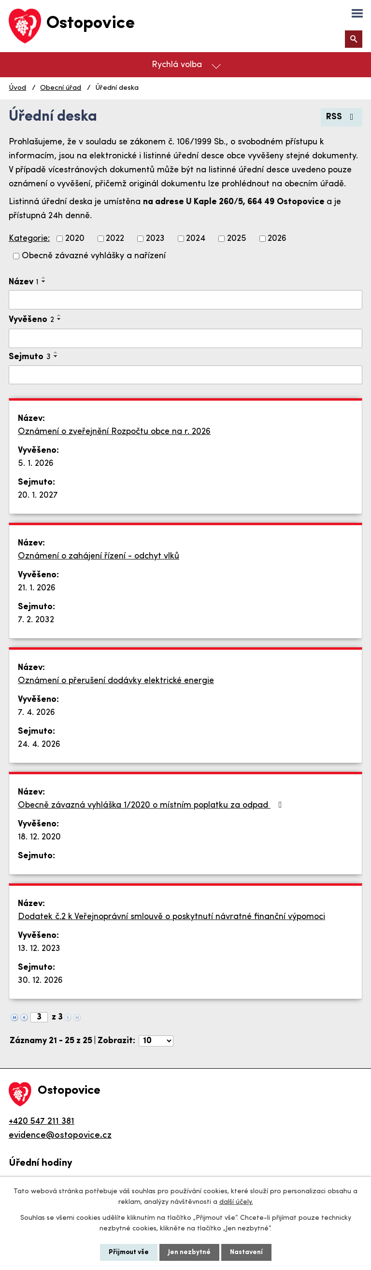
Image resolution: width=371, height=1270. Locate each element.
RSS (341, 117)
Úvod (17, 88)
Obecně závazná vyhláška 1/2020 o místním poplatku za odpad (152, 805)
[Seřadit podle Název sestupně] (44, 281)
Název (24, 282)
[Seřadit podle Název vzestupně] (44, 277)
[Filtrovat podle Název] (185, 299)
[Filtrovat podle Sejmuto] (185, 375)
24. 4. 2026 (39, 744)
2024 (195, 238)
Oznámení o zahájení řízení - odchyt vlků (98, 556)
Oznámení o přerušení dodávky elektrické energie (116, 680)
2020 (75, 238)
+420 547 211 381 (41, 1121)
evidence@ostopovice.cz (60, 1135)
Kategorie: (29, 238)
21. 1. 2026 (37, 588)
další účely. (236, 1202)
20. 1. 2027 (38, 495)
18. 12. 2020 (39, 837)
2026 (277, 238)
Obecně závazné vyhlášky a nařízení (94, 256)
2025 (236, 238)
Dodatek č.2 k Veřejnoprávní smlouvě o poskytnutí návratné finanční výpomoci (171, 916)
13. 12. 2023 (39, 948)
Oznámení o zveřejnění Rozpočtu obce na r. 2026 (114, 431)
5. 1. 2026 (36, 463)
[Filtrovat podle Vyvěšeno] (185, 338)
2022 (115, 238)
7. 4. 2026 (36, 712)
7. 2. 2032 (36, 620)
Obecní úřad (60, 88)
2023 (155, 238)
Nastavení (246, 1252)
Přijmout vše (129, 1252)
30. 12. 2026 (40, 980)
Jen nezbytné (189, 1252)
